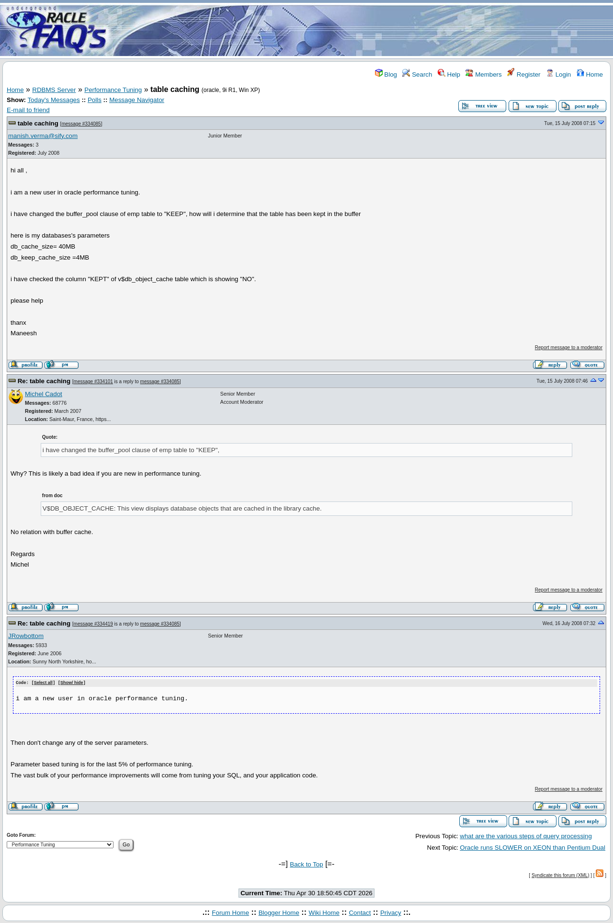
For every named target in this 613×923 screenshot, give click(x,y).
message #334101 (93, 381)
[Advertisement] (363, 30)
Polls (95, 99)
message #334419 (93, 624)
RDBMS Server (54, 89)
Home (590, 74)
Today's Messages (53, 99)
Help (449, 74)
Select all (43, 683)
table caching (38, 123)
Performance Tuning (113, 89)
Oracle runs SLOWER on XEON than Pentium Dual (532, 847)
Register (523, 74)
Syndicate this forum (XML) (561, 874)
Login (558, 74)
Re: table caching (44, 381)
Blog (386, 74)
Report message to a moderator (568, 347)
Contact (360, 912)
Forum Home (230, 912)
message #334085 (81, 123)
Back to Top (306, 863)
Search (417, 74)
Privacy (390, 912)
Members (483, 74)
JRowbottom (26, 635)
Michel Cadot (43, 394)
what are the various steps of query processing (526, 835)
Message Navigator (136, 99)
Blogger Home (279, 912)
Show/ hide (71, 683)
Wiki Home (323, 912)
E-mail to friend (28, 110)
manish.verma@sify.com (43, 135)
